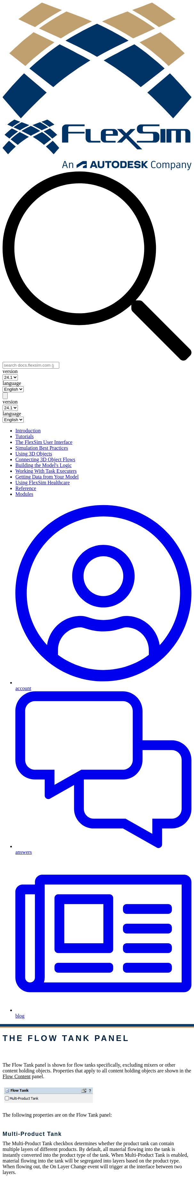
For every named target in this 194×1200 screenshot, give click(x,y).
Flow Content (17, 1076)
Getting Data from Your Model (47, 476)
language (12, 383)
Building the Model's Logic (43, 465)
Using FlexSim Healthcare (42, 482)
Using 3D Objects (33, 453)
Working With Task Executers (46, 471)
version (10, 371)
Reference (25, 488)
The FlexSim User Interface (43, 442)
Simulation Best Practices (41, 448)
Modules (24, 494)
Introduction (28, 430)
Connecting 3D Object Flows (45, 459)
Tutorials (24, 436)
